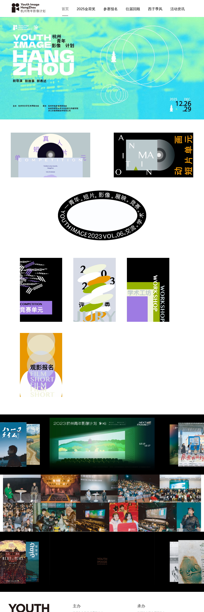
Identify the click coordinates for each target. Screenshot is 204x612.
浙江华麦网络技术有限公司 (154, 529)
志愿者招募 (112, 572)
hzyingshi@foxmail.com (71, 578)
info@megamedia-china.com (74, 583)
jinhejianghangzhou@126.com (27, 588)
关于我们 (110, 580)
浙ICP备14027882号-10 (102, 606)
